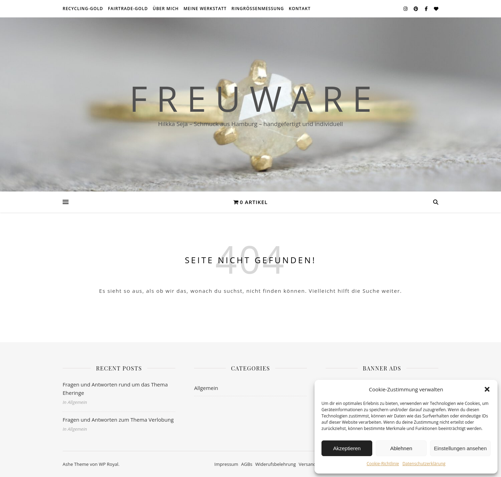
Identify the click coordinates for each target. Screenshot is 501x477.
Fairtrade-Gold (128, 8)
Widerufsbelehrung (275, 464)
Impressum (226, 464)
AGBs (246, 464)
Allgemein (206, 387)
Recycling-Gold (83, 8)
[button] (487, 389)
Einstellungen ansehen (460, 448)
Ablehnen (401, 448)
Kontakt (300, 8)
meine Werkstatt (205, 8)
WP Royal (108, 464)
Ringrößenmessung (257, 8)
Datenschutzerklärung (424, 464)
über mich (166, 8)
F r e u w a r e (250, 98)
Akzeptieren (346, 448)
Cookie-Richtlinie (383, 464)
